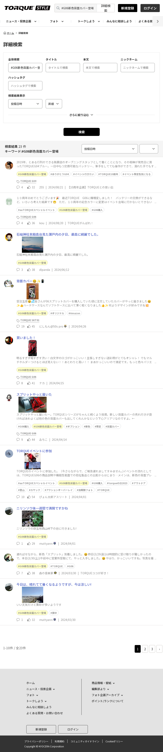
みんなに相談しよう (119, 21)
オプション (74, 426)
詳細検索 (106, 8)
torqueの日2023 (118, 483)
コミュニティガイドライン (85, 741)
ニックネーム (129, 59)
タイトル (51, 59)
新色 (87, 426)
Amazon (75, 313)
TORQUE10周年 (109, 174)
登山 (22, 490)
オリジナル (58, 313)
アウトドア (139, 483)
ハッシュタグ (16, 77)
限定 (98, 426)
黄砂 (54, 612)
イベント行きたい (84, 174)
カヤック (35, 490)
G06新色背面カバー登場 (33, 174)
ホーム (8, 33)
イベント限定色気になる (137, 174)
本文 (86, 59)
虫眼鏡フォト (85, 490)
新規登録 (127, 8)
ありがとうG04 (60, 174)
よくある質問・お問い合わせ (44, 713)
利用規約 (59, 741)
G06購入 (98, 210)
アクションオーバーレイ (59, 490)
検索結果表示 (16, 95)
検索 (81, 131)
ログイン (150, 8)
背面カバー (113, 426)
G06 (71, 566)
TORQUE (104, 490)
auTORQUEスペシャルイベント (37, 210)
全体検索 (13, 59)
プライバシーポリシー (36, 741)
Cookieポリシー (114, 741)
